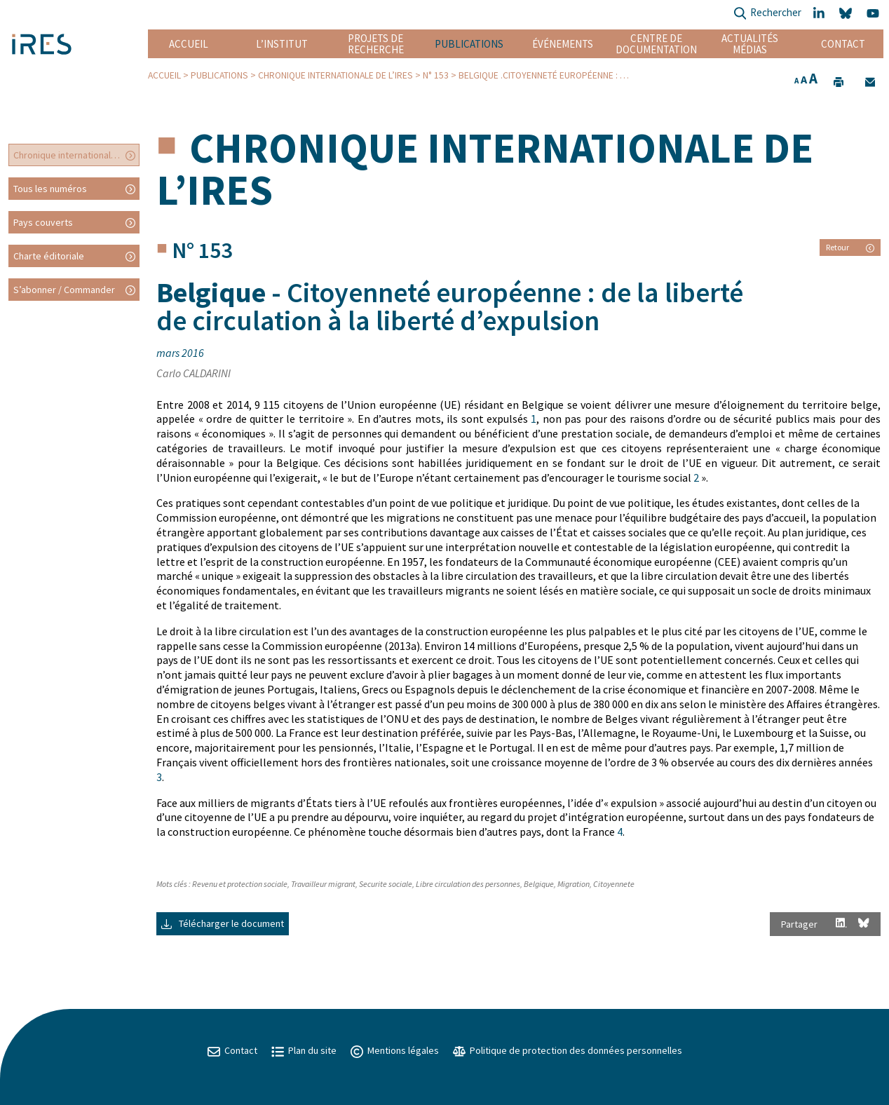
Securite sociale (385, 884)
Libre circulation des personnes (468, 884)
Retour (850, 247)
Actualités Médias (749, 44)
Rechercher (767, 14)
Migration (573, 884)
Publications (469, 43)
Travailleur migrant (323, 884)
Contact (843, 43)
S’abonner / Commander (64, 289)
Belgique (539, 884)
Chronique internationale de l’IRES (335, 75)
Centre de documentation (656, 44)
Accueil (188, 43)
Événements (562, 43)
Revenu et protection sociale (239, 884)
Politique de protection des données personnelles (567, 1050)
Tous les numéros (50, 188)
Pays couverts (43, 222)
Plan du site (304, 1050)
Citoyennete (613, 884)
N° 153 (436, 75)
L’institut (282, 43)
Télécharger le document (222, 923)
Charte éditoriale (48, 256)
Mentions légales (395, 1050)
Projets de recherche (376, 44)
